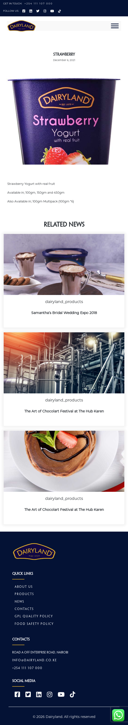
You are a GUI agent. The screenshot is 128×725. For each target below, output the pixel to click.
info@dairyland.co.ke (34, 660)
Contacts (24, 609)
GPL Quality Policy (34, 616)
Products (24, 594)
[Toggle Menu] (115, 26)
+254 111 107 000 (38, 3)
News (19, 601)
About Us (24, 587)
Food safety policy (34, 624)
